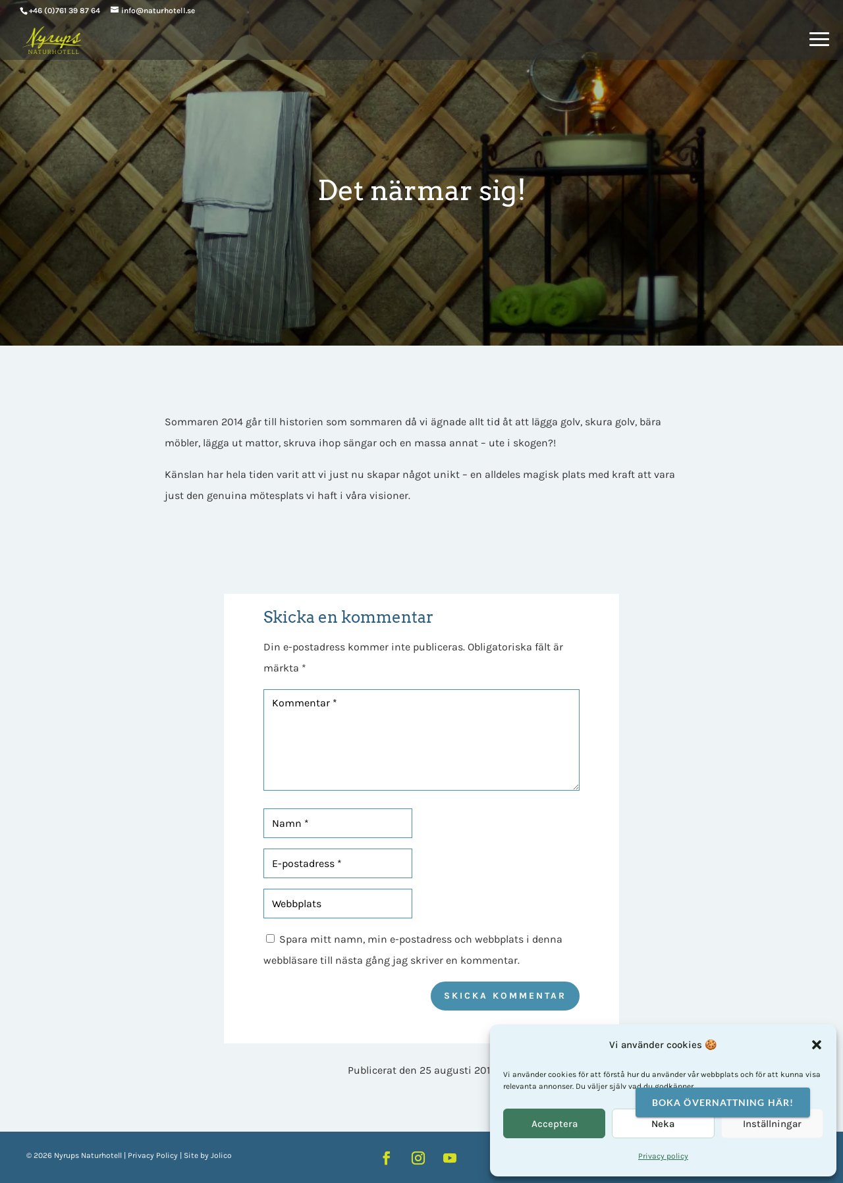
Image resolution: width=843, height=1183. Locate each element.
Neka (662, 1124)
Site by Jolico (208, 1155)
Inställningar (772, 1124)
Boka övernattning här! (723, 1102)
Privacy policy (663, 1156)
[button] (816, 1044)
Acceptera (554, 1124)
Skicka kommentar (505, 995)
